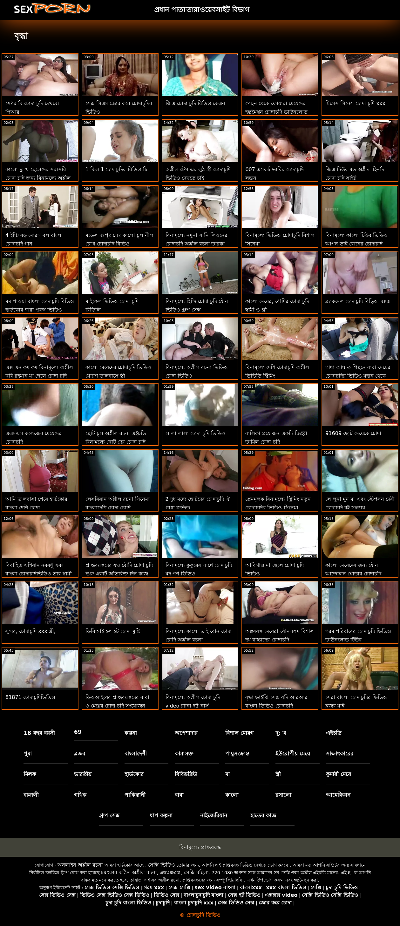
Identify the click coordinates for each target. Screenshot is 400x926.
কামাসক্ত (184, 753)
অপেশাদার (186, 733)
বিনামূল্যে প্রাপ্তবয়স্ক (200, 847)
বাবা (179, 795)
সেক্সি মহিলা (196, 872)
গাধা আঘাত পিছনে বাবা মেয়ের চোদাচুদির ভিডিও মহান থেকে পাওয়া (357, 375)
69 (78, 732)
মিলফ (30, 774)
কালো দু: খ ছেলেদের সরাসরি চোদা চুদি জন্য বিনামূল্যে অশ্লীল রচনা (38, 178)
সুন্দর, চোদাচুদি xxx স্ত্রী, (30, 631)
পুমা (28, 753)
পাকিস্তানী (135, 795)
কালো (232, 795)
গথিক (80, 795)
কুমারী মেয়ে (338, 774)
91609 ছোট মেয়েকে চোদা (353, 433)
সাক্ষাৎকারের (339, 753)
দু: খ (280, 733)
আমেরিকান (338, 795)
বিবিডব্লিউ (186, 774)
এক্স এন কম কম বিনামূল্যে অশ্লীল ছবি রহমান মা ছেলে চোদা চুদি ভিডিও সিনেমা (39, 375)
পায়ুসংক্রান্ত (237, 753)
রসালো (283, 795)
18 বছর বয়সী (39, 733)
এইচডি (334, 733)
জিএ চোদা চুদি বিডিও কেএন (195, 103)
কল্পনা (131, 733)
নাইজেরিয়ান (213, 815)
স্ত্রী (278, 774)
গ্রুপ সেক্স (109, 815)
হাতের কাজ (263, 815)
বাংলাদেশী (136, 753)
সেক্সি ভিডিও (161, 865)
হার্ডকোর (134, 774)
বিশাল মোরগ (239, 733)
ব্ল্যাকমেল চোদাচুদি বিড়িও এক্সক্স (358, 301)
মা (227, 774)
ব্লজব (79, 753)
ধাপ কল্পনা (161, 815)
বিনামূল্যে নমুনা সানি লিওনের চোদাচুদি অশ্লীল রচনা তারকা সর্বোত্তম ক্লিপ (196, 243)
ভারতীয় (83, 774)
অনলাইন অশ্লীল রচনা (80, 865)
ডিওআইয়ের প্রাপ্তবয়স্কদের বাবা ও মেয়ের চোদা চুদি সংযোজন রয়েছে (117, 705)
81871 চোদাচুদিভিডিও (30, 697)
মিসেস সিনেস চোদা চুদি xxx (355, 103)
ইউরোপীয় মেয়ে (292, 753)
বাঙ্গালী (31, 795)
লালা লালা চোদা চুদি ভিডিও (196, 433)
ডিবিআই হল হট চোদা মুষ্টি (112, 631)
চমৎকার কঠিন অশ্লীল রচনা (129, 872)
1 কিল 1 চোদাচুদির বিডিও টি (116, 169)
